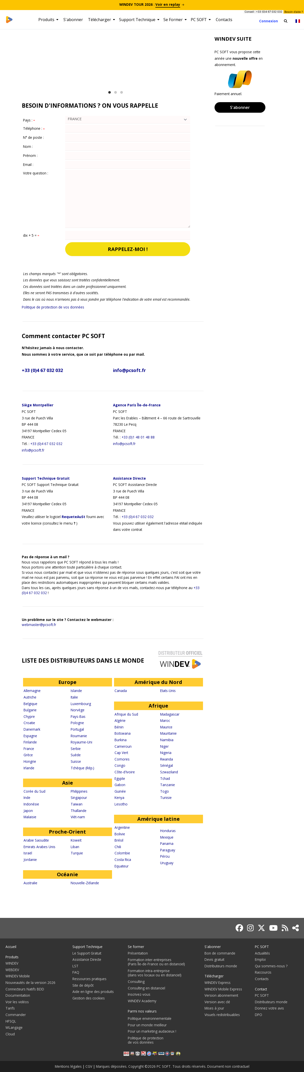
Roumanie (79, 735)
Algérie (120, 720)
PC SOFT (201, 19)
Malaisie (30, 816)
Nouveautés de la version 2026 (30, 982)
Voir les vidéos (17, 1001)
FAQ (75, 972)
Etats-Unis (168, 690)
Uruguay (166, 862)
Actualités (262, 953)
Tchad (165, 778)
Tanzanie (167, 784)
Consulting (136, 981)
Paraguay (167, 850)
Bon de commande (220, 953)
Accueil (11, 946)
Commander (16, 1014)
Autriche (30, 697)
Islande (76, 690)
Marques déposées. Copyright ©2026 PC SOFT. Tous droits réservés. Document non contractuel (172, 1066)
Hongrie (30, 761)
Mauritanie (168, 733)
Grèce (28, 754)
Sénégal (166, 765)
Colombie (122, 853)
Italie (74, 697)
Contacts (224, 19)
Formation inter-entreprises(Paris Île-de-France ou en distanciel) (156, 961)
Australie (30, 882)
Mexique (166, 837)
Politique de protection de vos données (53, 307)
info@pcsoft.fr (129, 370)
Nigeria (165, 752)
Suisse (76, 761)
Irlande (29, 768)
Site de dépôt (82, 985)
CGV (88, 1066)
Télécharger (101, 19)
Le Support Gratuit (86, 953)
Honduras (168, 830)
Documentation (18, 995)
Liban (75, 846)
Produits (48, 19)
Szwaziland (169, 772)
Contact (261, 989)
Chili (118, 846)
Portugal (77, 729)
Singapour (79, 797)
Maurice (166, 727)
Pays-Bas (78, 716)
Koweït (76, 840)
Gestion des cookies (88, 998)
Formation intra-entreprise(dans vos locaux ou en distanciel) (154, 972)
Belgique (30, 703)
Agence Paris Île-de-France (137, 405)
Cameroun (123, 746)
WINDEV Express (218, 982)
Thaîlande (78, 810)
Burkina (121, 739)
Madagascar (169, 714)
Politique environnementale (149, 1018)
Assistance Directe (129, 478)
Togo (164, 791)
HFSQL (11, 1021)
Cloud (10, 1034)
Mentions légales (68, 1066)
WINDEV (12, 963)
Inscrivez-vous (139, 994)
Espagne (30, 735)
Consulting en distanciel (146, 988)
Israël (28, 853)
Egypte (120, 778)
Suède (76, 754)
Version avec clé (217, 1001)
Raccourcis (263, 972)
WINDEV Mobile (18, 976)
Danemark (32, 729)
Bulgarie (30, 710)
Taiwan (76, 804)
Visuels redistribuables (222, 1014)
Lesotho (121, 804)
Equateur (122, 866)
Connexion (268, 21)
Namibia (166, 739)
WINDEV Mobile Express (223, 989)
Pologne (77, 722)
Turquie (77, 853)
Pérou (165, 856)
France (29, 748)
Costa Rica (123, 859)
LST (75, 966)
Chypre (29, 716)
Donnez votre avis (269, 1008)
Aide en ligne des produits (93, 991)
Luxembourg (81, 703)
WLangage (14, 1027)
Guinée (120, 791)
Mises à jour (214, 1008)
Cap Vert (121, 752)
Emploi (260, 959)
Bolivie (120, 834)
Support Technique (139, 19)
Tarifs (10, 1008)
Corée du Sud (34, 791)
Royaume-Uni (81, 742)
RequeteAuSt (73, 516)
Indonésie (31, 804)
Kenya (119, 797)
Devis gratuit (214, 959)
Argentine (122, 827)
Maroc (165, 720)
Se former (136, 946)
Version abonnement (221, 995)
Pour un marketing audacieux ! (152, 1031)
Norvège (77, 710)
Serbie (76, 748)
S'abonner (73, 19)
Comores (122, 759)
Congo (120, 765)
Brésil (119, 840)
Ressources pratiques (89, 978)
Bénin (119, 727)
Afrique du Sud (126, 714)
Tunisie (166, 797)
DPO (258, 1014)
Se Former (175, 19)
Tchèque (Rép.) (82, 768)
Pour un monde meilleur (147, 1025)
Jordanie (30, 859)
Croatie (29, 722)
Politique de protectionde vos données (145, 1040)
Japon (28, 810)
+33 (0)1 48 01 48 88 (138, 437)
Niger (164, 746)
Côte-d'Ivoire (125, 772)
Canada (121, 690)
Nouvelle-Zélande (85, 882)
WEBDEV (12, 969)
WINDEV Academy (142, 1000)
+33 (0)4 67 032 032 (42, 370)
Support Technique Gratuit (46, 478)
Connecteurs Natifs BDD (25, 989)
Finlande (30, 742)
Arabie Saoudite (36, 840)
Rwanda (166, 759)
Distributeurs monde (221, 966)
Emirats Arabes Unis (39, 846)
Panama (166, 843)
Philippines (79, 791)
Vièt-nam (78, 816)
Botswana (123, 733)
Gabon (120, 784)
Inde (27, 797)
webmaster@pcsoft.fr (39, 624)
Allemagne (32, 690)
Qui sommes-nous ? (271, 966)
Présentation (138, 953)
